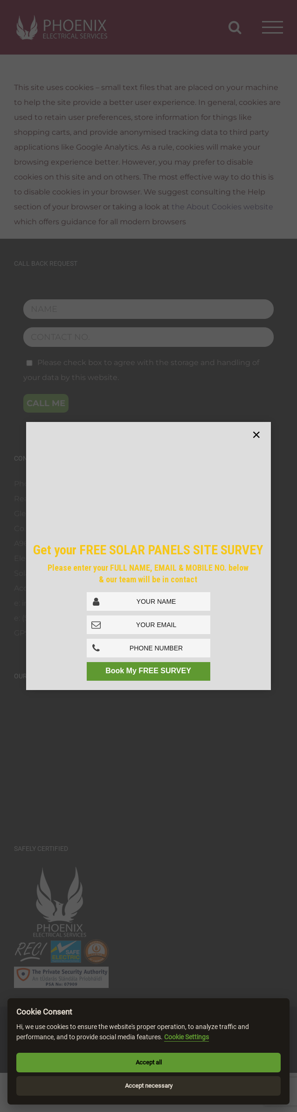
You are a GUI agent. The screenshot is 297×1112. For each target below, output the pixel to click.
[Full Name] (148, 601)
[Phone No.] (148, 648)
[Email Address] (148, 624)
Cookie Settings (186, 1037)
